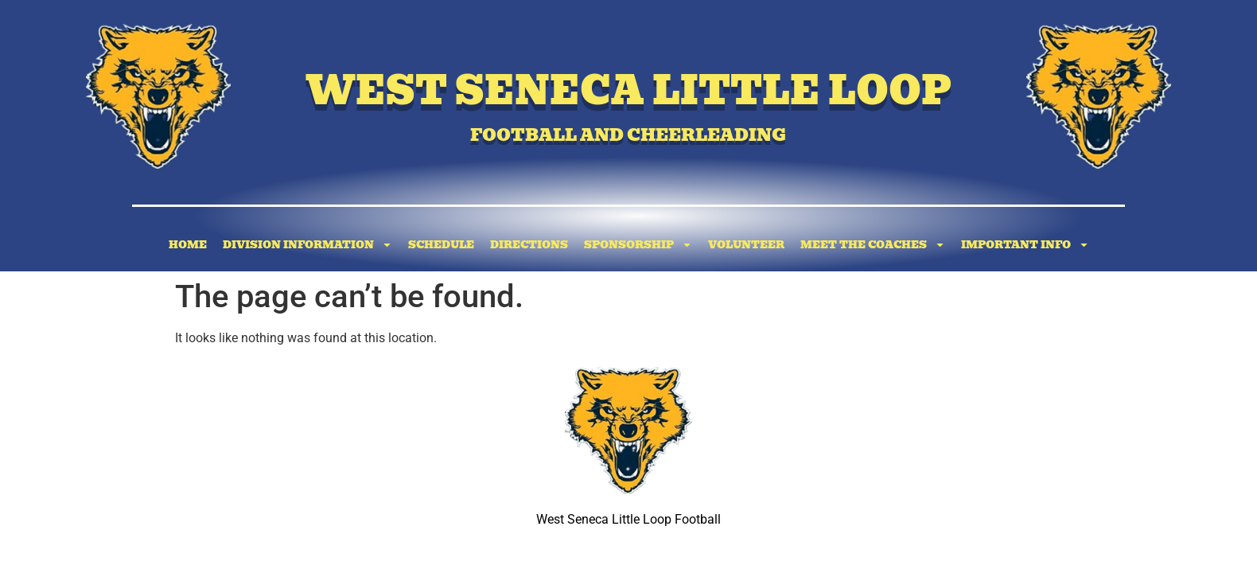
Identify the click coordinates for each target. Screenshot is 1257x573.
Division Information (307, 245)
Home (188, 244)
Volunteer (746, 244)
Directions (529, 244)
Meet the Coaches (872, 245)
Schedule (441, 244)
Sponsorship (638, 245)
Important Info (1025, 245)
